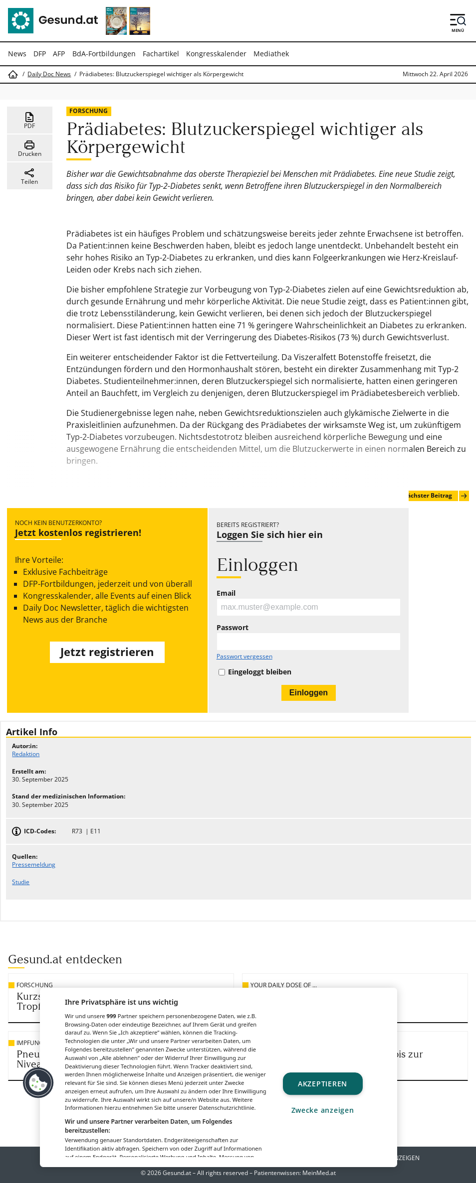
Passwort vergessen (244, 656)
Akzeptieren (322, 1083)
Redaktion (25, 754)
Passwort (232, 627)
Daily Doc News (49, 74)
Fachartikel (161, 53)
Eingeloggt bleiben (259, 671)
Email (226, 593)
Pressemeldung (33, 864)
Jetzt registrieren (107, 652)
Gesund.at (177, 1173)
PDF (29, 120)
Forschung (88, 111)
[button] (38, 1083)
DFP (39, 53)
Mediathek (271, 53)
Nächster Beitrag (435, 496)
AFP (59, 53)
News (17, 53)
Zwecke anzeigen (322, 1110)
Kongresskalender (216, 53)
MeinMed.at (319, 1173)
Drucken (29, 148)
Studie (20, 882)
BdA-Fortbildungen (104, 53)
